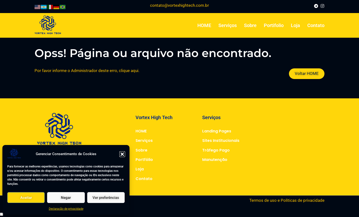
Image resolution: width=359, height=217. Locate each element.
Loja (295, 25)
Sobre (250, 25)
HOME (204, 25)
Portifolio (274, 25)
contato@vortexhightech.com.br (179, 5)
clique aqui (128, 70)
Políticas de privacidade (302, 200)
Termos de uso (263, 200)
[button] (122, 154)
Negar (66, 197)
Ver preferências (106, 197)
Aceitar (26, 197)
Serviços (227, 25)
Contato (315, 25)
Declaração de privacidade (66, 208)
